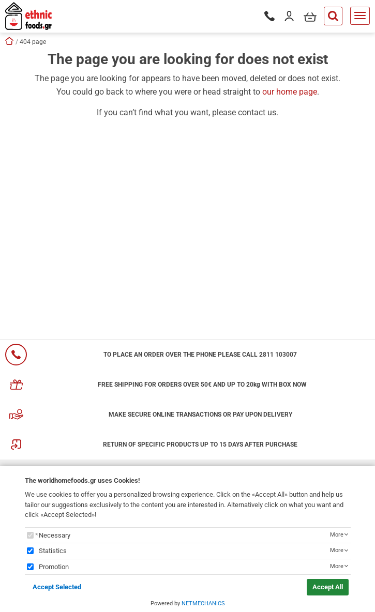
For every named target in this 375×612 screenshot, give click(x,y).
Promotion (54, 567)
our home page (289, 92)
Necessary (54, 535)
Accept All (327, 587)
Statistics (53, 551)
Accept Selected (57, 587)
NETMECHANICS (203, 603)
